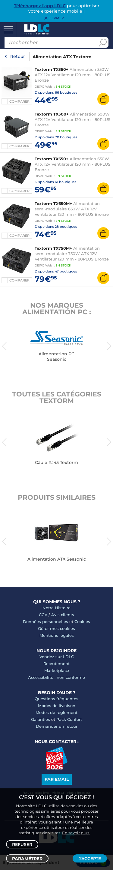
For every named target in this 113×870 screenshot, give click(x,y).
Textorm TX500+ (52, 114)
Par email (57, 779)
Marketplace (56, 670)
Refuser (22, 844)
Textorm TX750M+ (53, 248)
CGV (43, 614)
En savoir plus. (76, 832)
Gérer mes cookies (56, 628)
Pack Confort (69, 719)
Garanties (40, 719)
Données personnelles (45, 621)
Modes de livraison (56, 705)
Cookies (82, 621)
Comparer (19, 101)
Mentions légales (56, 635)
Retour (17, 56)
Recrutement (56, 663)
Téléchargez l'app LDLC (40, 5)
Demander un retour (56, 726)
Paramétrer (27, 858)
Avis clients (62, 614)
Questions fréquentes (56, 698)
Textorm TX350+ (51, 69)
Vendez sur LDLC (56, 656)
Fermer (56, 18)
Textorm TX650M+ (53, 203)
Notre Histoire (56, 607)
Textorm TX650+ (51, 158)
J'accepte (90, 858)
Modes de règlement (56, 712)
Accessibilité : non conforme (56, 677)
